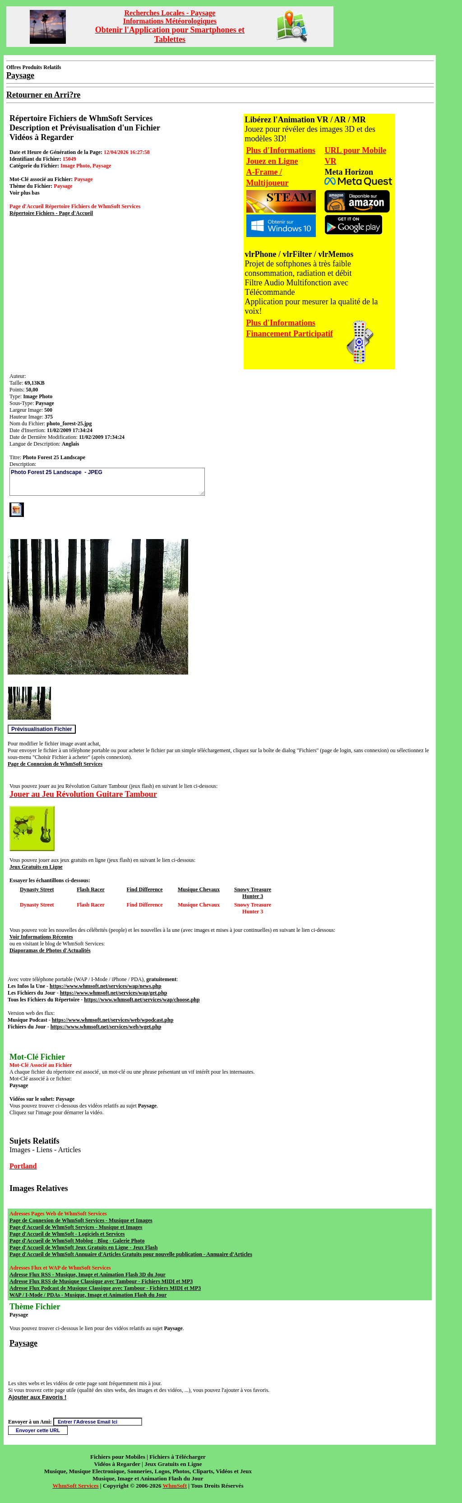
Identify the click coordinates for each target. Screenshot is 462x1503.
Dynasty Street (37, 889)
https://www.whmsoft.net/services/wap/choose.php (141, 999)
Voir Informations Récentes (41, 937)
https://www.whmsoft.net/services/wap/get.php (113, 993)
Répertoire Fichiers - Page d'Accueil (51, 213)
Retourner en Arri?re (43, 94)
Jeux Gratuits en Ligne (36, 867)
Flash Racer (91, 889)
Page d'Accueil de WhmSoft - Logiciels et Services (67, 1234)
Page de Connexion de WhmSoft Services (55, 764)
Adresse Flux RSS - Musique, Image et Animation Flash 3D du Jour (87, 1274)
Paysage (23, 1343)
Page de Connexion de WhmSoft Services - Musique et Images (80, 1220)
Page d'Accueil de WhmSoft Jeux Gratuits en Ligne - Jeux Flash (83, 1247)
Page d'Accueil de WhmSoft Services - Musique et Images (75, 1227)
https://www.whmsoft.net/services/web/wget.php (106, 1027)
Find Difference (144, 889)
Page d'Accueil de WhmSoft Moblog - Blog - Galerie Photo (76, 1241)
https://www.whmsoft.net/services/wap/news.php (106, 986)
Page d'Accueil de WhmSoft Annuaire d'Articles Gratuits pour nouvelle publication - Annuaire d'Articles (130, 1254)
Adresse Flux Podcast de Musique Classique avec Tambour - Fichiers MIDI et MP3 (105, 1288)
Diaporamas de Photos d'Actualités (50, 950)
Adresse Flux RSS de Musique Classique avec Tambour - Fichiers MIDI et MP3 (101, 1281)
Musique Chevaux (199, 889)
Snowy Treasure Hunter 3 (252, 892)
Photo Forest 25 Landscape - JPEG (107, 482)
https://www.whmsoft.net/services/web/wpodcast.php (113, 1020)
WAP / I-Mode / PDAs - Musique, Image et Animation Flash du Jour (87, 1295)
